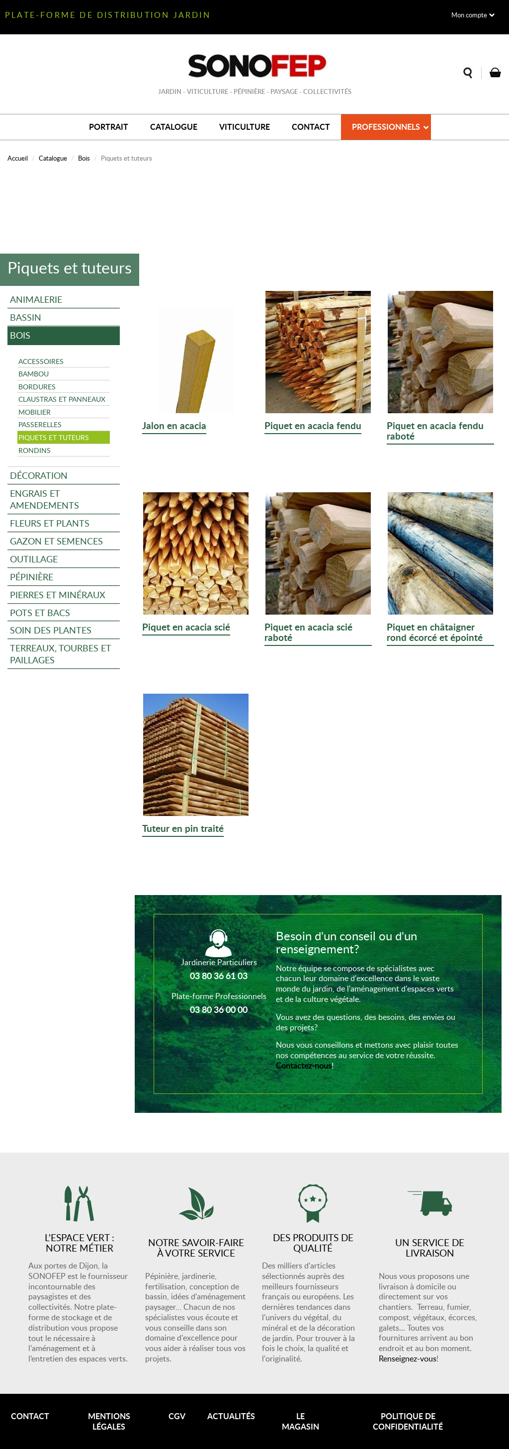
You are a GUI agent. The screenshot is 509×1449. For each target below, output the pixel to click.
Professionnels (386, 126)
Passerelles (40, 424)
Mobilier (34, 412)
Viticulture (244, 126)
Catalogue (173, 126)
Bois (84, 158)
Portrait (108, 126)
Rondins (34, 450)
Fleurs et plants (49, 523)
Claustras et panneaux (61, 399)
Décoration (39, 475)
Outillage (34, 558)
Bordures (37, 386)
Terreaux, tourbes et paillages (60, 653)
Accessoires (41, 361)
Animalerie (36, 299)
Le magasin (300, 1421)
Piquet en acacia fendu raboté (435, 431)
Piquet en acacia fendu (312, 426)
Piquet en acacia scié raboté (308, 633)
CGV (177, 1416)
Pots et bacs (40, 612)
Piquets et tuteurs (53, 437)
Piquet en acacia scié (186, 628)
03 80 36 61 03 (219, 976)
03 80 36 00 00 (219, 1009)
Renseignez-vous (407, 1358)
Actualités (231, 1416)
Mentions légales (109, 1421)
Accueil (17, 158)
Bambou (33, 373)
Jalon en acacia (174, 426)
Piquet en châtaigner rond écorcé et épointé (435, 633)
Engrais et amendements (44, 499)
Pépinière (31, 576)
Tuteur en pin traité (183, 829)
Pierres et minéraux (57, 594)
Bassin (25, 317)
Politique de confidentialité (408, 1421)
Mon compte (469, 14)
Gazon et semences (56, 541)
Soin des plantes (50, 630)
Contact (311, 126)
